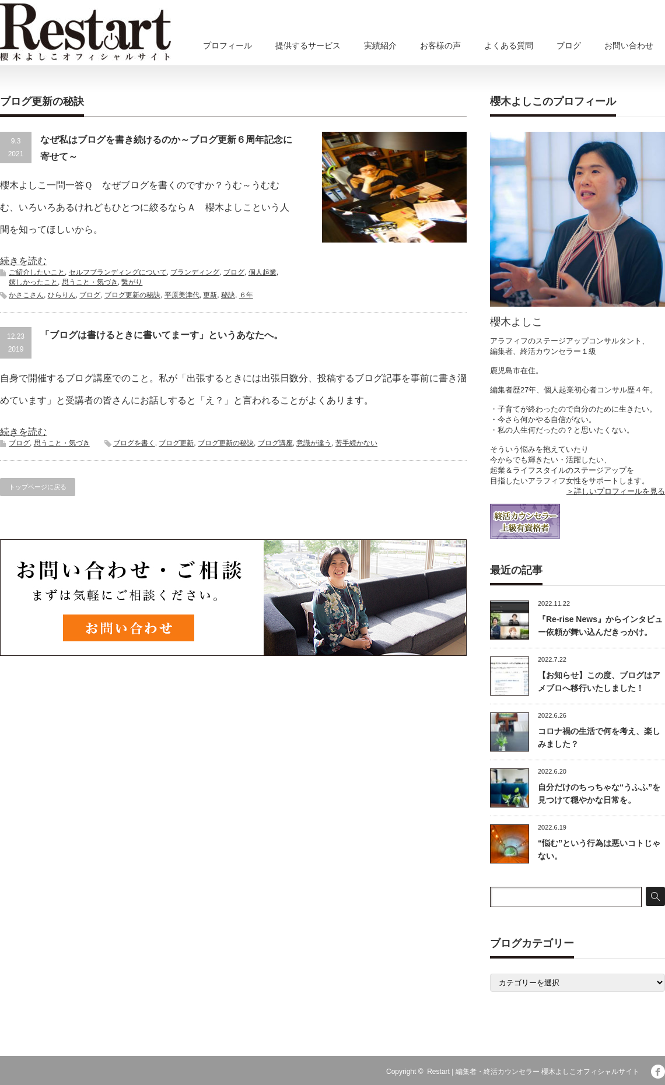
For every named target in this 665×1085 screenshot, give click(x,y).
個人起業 (262, 272)
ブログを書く (134, 443)
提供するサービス (308, 45)
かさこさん (26, 295)
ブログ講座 (275, 443)
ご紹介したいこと (37, 272)
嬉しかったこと (33, 282)
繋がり (131, 282)
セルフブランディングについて (118, 272)
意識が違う (313, 443)
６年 (246, 295)
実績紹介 (380, 45)
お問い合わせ (628, 45)
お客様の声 (440, 45)
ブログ (568, 45)
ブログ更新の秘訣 (132, 295)
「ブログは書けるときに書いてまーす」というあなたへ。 (161, 335)
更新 (210, 295)
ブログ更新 (176, 443)
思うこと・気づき (90, 282)
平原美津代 (182, 295)
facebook (658, 1072)
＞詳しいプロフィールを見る (615, 491)
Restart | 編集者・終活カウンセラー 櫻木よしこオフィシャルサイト (533, 1072)
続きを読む (23, 261)
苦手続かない (356, 443)
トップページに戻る (37, 486)
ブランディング (194, 272)
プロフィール (227, 45)
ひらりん (62, 295)
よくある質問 (508, 45)
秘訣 (228, 295)
